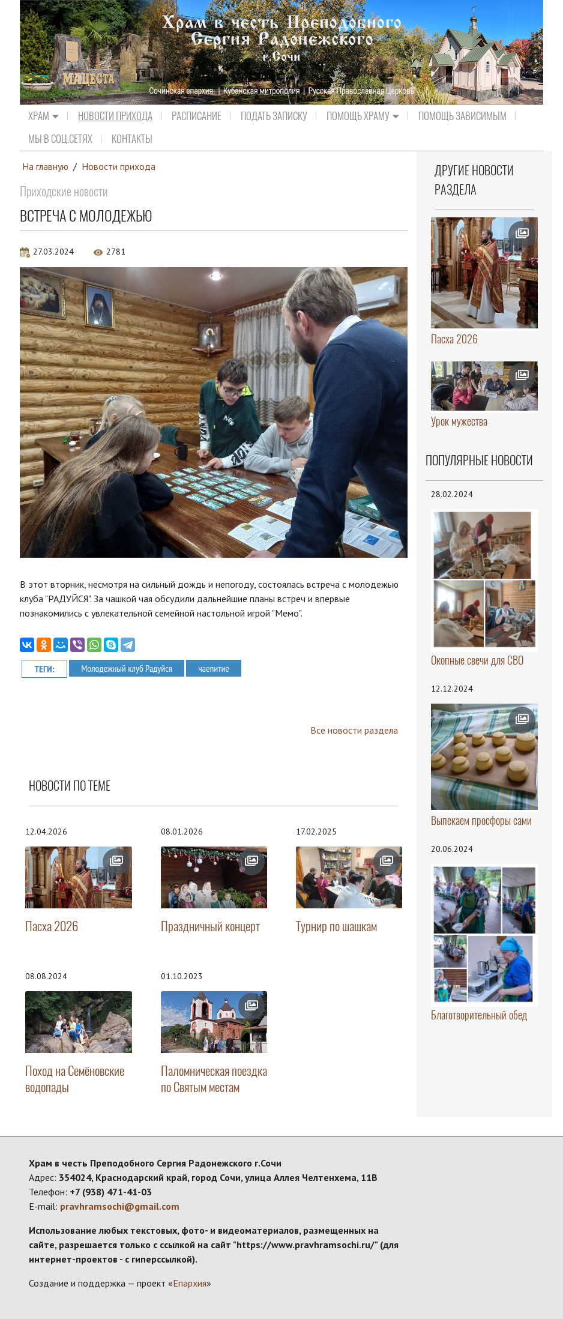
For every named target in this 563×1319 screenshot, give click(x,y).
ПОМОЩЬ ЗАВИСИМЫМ (462, 116)
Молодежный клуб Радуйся (127, 668)
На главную (45, 166)
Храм (43, 116)
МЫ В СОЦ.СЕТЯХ (60, 138)
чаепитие (214, 668)
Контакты (132, 138)
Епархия (189, 1283)
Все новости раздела (354, 730)
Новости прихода (115, 116)
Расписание (196, 116)
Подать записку (274, 116)
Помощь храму (363, 116)
